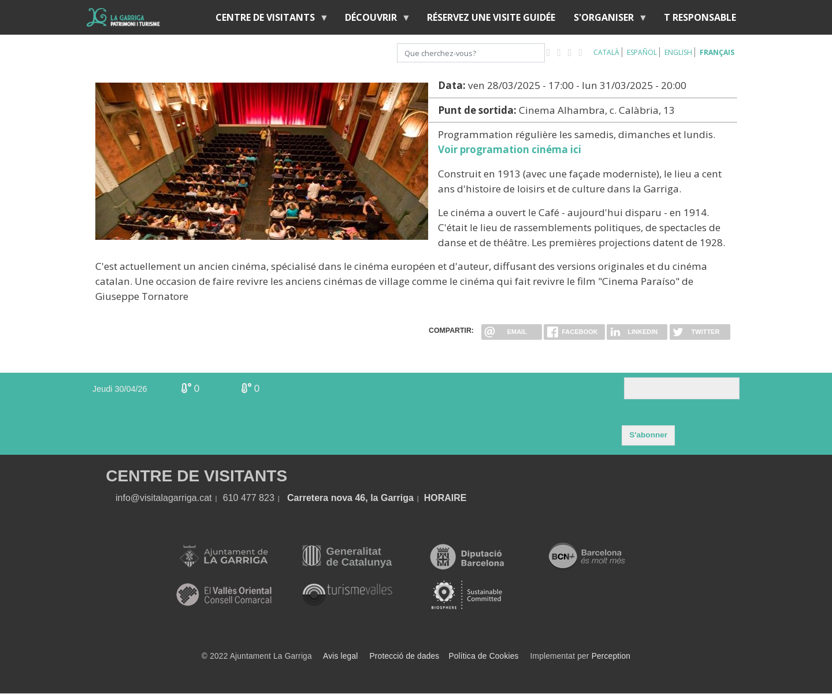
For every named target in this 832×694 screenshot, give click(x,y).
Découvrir (373, 20)
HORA (437, 498)
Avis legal (340, 656)
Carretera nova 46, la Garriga (350, 498)
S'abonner (648, 434)
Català (606, 52)
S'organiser (606, 20)
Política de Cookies (483, 656)
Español (642, 52)
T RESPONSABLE (700, 17)
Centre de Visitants (267, 20)
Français (717, 52)
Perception (611, 656)
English (678, 52)
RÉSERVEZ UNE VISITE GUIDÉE (491, 17)
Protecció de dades (405, 656)
